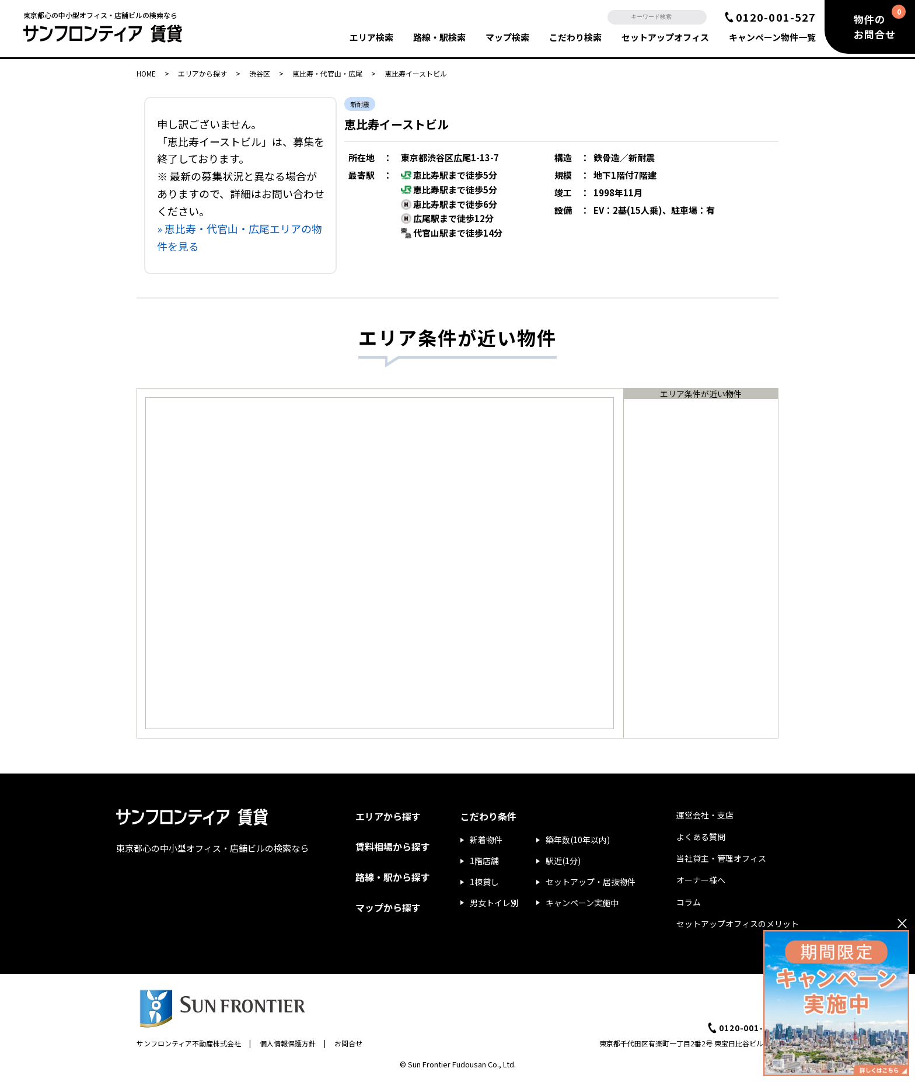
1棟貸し (484, 881)
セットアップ (665, 37)
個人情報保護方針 (288, 1043)
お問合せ (348, 1043)
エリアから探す (202, 73)
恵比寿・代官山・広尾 (327, 73)
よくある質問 (700, 836)
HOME (146, 73)
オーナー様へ (700, 880)
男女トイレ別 (494, 902)
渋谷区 (259, 73)
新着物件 (486, 839)
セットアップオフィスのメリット (737, 924)
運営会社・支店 (705, 815)
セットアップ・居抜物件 (590, 881)
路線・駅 (439, 37)
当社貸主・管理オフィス (721, 858)
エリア (371, 37)
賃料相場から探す (392, 847)
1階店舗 (484, 860)
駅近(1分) (563, 860)
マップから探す (388, 907)
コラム (688, 902)
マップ (507, 37)
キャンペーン (772, 37)
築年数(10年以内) (578, 839)
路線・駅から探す (392, 877)
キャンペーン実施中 (582, 902)
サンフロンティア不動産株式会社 (189, 1043)
